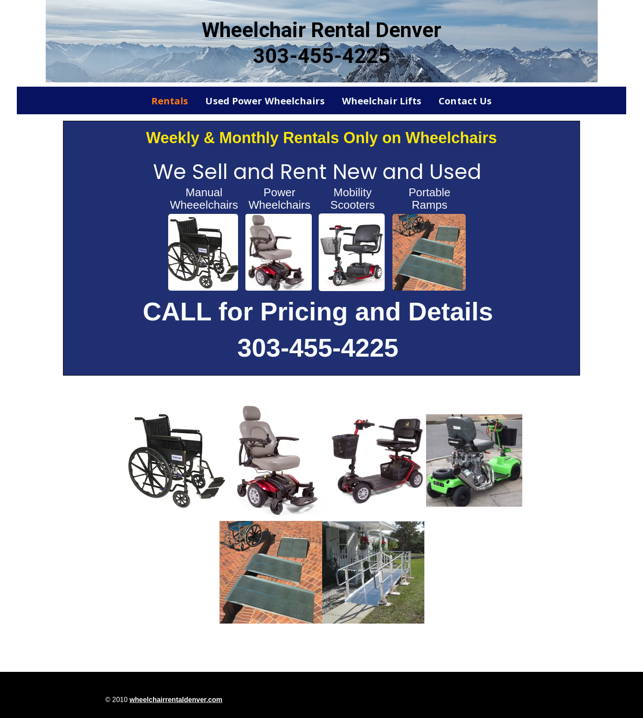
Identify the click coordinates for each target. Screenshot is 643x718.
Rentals (169, 100)
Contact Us (465, 100)
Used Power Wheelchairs (264, 100)
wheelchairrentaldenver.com (175, 699)
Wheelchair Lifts (382, 100)
